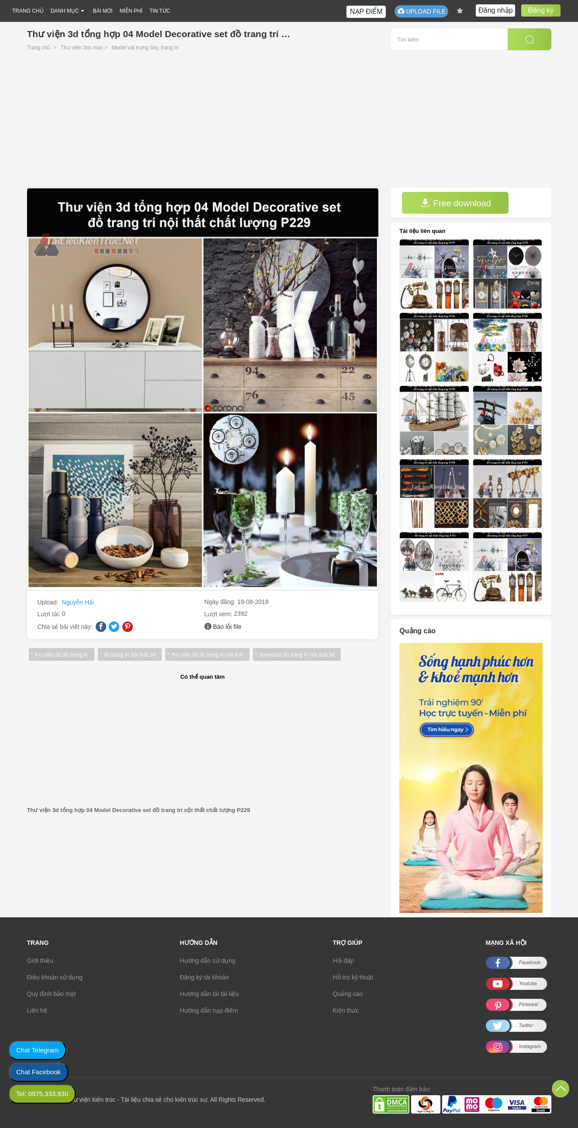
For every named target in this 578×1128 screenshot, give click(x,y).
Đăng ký (541, 10)
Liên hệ (37, 1010)
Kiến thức (346, 1010)
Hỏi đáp (343, 960)
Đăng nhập (495, 10)
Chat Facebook (38, 1072)
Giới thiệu (40, 960)
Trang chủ (39, 48)
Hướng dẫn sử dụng (207, 960)
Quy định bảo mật (51, 993)
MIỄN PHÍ (131, 11)
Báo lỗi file (227, 626)
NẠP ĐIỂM (366, 11)
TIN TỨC (159, 11)
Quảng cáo (348, 993)
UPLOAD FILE (421, 11)
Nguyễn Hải (78, 602)
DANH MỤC (65, 11)
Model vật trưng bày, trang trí (145, 48)
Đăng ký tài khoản (204, 977)
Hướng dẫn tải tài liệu (209, 993)
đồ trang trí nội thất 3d (130, 655)
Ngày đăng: (221, 601)
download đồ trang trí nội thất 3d (297, 655)
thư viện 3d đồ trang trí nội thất (207, 655)
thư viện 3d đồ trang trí (61, 655)
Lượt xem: (219, 614)
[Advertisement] (289, 122)
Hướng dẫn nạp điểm (209, 1010)
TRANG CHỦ (28, 11)
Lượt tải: (50, 614)
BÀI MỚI (103, 11)
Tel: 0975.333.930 (42, 1093)
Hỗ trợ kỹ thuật (353, 977)
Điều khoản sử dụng (55, 977)
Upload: (49, 602)
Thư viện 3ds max (82, 48)
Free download (455, 203)
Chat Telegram (37, 1050)
